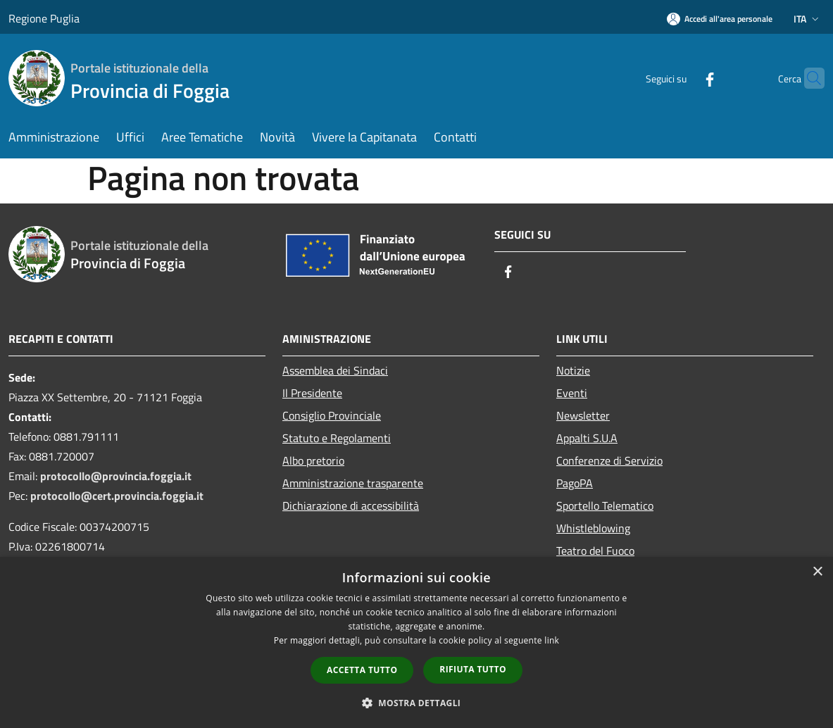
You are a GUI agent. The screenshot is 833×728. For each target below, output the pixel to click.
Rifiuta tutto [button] (472, 669)
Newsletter (583, 415)
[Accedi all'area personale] (720, 18)
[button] (416, 702)
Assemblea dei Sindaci (335, 370)
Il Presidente (312, 392)
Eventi (571, 392)
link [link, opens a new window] (551, 640)
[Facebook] (682, 77)
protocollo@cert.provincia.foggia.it (116, 495)
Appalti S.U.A (587, 437)
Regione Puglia (44, 18)
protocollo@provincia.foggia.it (116, 475)
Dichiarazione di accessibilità (350, 505)
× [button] (817, 572)
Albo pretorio (313, 460)
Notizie (573, 370)
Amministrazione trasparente (352, 483)
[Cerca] (808, 78)
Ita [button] (808, 18)
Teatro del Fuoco (595, 550)
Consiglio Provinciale (331, 415)
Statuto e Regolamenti (336, 437)
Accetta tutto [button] (362, 670)
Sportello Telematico (604, 505)
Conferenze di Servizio (609, 460)
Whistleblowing (593, 528)
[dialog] (416, 642)
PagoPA (574, 483)
